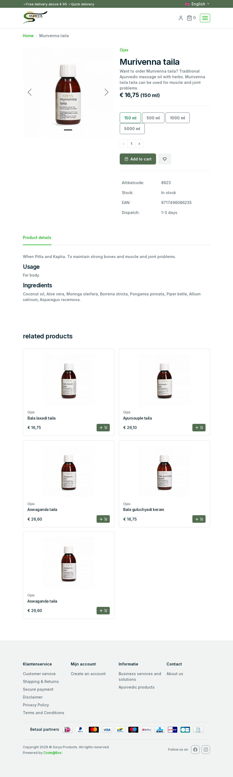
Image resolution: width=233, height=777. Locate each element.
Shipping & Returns (41, 681)
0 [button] (191, 17)
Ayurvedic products (137, 687)
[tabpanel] (116, 278)
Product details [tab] (37, 237)
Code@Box (52, 753)
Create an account (88, 673)
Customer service (39, 673)
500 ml (153, 118)
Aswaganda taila (42, 509)
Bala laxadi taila (41, 418)
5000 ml (132, 128)
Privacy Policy (36, 705)
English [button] (195, 4)
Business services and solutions (140, 676)
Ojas (124, 50)
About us (175, 673)
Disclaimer (33, 697)
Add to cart (138, 159)
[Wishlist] (164, 158)
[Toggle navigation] (205, 18)
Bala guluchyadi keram (143, 509)
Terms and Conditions (43, 712)
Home (28, 35)
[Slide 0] (68, 130)
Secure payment (38, 689)
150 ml (130, 118)
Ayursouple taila (137, 418)
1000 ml (177, 118)
